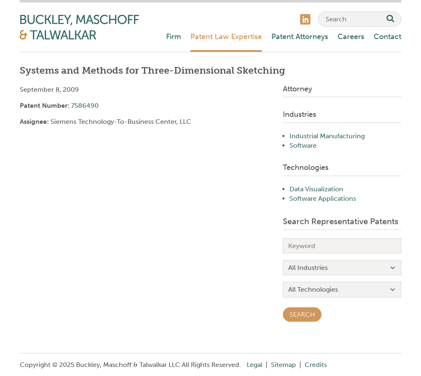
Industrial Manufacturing (327, 136)
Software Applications (322, 198)
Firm (173, 36)
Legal (254, 365)
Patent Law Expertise (226, 36)
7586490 (85, 105)
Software (303, 145)
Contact (387, 36)
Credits (316, 365)
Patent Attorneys (299, 36)
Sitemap (283, 365)
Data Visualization (316, 189)
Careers (351, 36)
